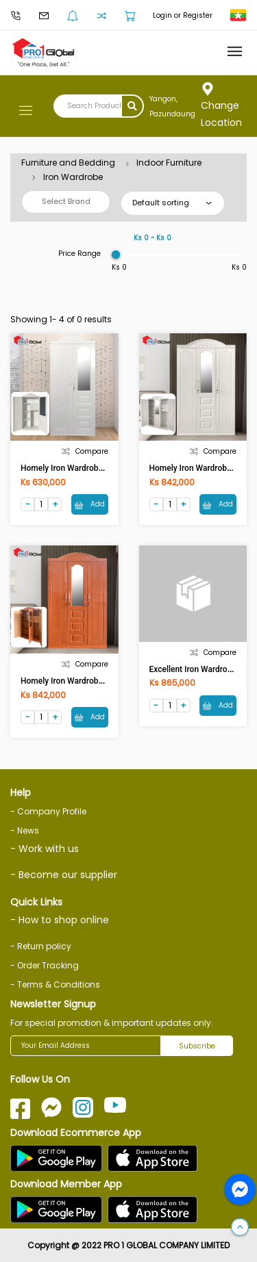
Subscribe (197, 1046)
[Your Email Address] (85, 1045)
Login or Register (182, 15)
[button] (240, 1228)
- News (24, 830)
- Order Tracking (44, 965)
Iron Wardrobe (73, 177)
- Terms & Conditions (55, 984)
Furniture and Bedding (68, 162)
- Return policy (40, 946)
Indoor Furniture (168, 162)
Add (90, 504)
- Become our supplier (63, 874)
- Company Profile (48, 811)
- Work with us (44, 848)
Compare (85, 451)
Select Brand (66, 201)
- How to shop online (59, 920)
